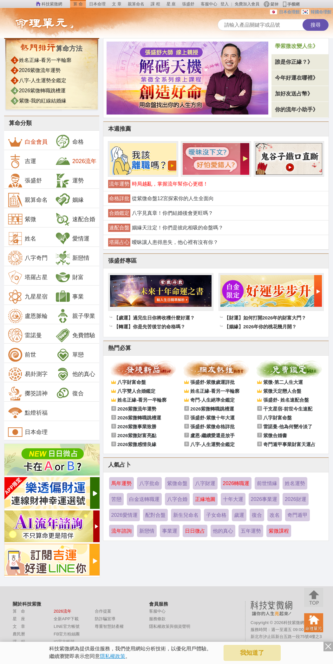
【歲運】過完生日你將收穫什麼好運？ (154, 317)
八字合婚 (177, 499)
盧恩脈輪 (27, 316)
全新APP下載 (66, 618)
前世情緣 (267, 483)
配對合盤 (155, 515)
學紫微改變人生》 (296, 46)
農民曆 (19, 634)
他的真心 (75, 374)
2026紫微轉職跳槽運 (42, 90)
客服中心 (209, 4)
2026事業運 (264, 499)
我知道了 (252, 652)
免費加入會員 (247, 4)
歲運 (239, 515)
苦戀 (116, 499)
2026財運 (295, 499)
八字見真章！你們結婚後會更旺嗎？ (172, 213)
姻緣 (69, 200)
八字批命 (149, 483)
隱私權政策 (112, 656)
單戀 (69, 355)
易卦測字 (27, 374)
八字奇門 (27, 258)
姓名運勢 (295, 483)
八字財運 (205, 483)
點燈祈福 (27, 413)
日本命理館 (289, 12)
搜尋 (315, 25)
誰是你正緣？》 (294, 62)
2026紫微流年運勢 (40, 70)
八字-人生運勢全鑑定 (42, 80)
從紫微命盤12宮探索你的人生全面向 (173, 198)
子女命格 (216, 515)
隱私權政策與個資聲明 (169, 626)
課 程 (155, 4)
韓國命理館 (321, 12)
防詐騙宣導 (105, 618)
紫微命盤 (177, 483)
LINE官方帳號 (67, 626)
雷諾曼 (24, 335)
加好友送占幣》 (294, 94)
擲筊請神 (27, 393)
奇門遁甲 (297, 515)
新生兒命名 (186, 515)
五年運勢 (251, 531)
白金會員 (27, 142)
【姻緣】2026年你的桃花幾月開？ (260, 326)
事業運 (169, 531)
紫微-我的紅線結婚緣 (42, 100)
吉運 (21, 161)
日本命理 (97, 4)
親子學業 (75, 316)
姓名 (21, 239)
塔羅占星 (27, 277)
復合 (69, 393)
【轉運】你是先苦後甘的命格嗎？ (149, 326)
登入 (224, 4)
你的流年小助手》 (296, 110)
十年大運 (233, 499)
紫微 (21, 219)
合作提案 (103, 611)
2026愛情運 (124, 515)
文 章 (116, 4)
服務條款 (157, 618)
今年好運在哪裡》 (296, 78)
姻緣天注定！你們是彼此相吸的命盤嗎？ (177, 227)
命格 (69, 142)
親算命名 (136, 4)
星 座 (171, 4)
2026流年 (75, 161)
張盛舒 (188, 4)
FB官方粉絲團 (67, 634)
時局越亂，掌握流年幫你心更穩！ (170, 184)
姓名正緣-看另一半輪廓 (45, 60)
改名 (275, 515)
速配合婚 (75, 219)
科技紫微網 (52, 4)
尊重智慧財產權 (109, 626)
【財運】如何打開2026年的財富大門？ (265, 317)
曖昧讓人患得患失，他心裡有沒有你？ (175, 242)
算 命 (78, 4)
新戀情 (72, 258)
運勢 (69, 180)
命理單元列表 (57, 23)
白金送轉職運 (144, 499)
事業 (69, 297)
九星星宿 (27, 297)
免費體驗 (75, 335)
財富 (69, 277)
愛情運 (72, 239)
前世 (21, 355)
